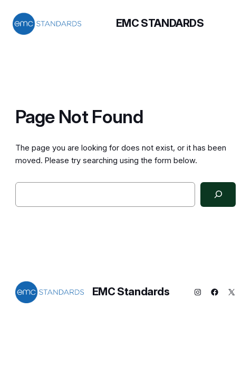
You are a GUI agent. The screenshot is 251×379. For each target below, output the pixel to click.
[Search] (218, 194)
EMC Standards (160, 23)
